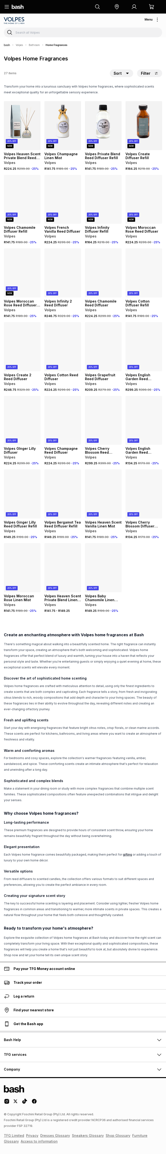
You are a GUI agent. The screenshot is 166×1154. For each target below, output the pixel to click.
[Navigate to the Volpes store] (14, 20)
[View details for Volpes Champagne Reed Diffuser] (62, 420)
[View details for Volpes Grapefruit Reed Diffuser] (103, 346)
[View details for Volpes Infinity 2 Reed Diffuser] (62, 272)
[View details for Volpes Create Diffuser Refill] (143, 125)
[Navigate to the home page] (18, 7)
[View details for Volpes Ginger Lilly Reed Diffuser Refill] (22, 493)
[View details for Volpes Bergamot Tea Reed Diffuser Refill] (62, 493)
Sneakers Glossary (88, 1135)
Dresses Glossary (55, 1135)
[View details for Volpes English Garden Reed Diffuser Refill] (143, 420)
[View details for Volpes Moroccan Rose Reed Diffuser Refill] (22, 272)
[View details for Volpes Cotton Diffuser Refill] (143, 272)
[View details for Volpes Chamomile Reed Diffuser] (103, 272)
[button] (116, 7)
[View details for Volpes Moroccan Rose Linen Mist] (22, 567)
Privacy (32, 1135)
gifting (127, 854)
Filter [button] (149, 73)
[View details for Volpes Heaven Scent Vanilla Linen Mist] (103, 493)
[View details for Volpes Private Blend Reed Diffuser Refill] (103, 125)
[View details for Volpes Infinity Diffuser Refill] (103, 199)
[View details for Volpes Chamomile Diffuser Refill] (22, 199)
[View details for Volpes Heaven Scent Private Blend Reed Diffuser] (22, 125)
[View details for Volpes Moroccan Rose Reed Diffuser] (143, 199)
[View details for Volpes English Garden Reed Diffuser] (143, 346)
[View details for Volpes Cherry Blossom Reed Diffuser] (103, 420)
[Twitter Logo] (16, 1103)
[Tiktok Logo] (25, 1103)
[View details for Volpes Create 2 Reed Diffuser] (22, 346)
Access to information (39, 1141)
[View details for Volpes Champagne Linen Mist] (62, 125)
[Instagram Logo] (7, 1103)
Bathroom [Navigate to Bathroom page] (34, 45)
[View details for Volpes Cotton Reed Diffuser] (62, 346)
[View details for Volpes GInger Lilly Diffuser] (22, 420)
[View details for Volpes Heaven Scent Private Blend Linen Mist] (62, 567)
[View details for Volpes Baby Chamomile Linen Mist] (103, 567)
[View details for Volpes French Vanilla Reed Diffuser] (62, 199)
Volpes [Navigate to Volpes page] (19, 45)
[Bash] (7, 45)
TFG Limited (14, 1135)
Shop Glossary (118, 1135)
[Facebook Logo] (34, 1103)
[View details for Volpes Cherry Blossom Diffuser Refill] (143, 493)
